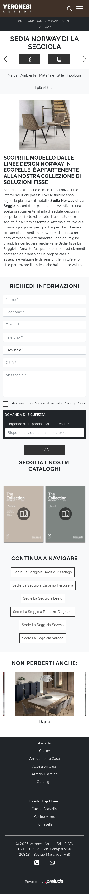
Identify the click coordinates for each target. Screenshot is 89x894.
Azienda (44, 743)
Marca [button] (13, 75)
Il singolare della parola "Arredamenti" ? (37, 424)
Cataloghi (44, 781)
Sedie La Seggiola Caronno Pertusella (42, 585)
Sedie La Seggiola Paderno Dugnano (42, 611)
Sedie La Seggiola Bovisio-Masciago (43, 572)
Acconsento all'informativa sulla (49, 403)
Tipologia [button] (74, 75)
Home (20, 21)
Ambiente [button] (28, 75)
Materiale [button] (46, 75)
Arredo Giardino (44, 774)
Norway (44, 27)
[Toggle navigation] (79, 8)
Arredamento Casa (43, 21)
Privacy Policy (74, 403)
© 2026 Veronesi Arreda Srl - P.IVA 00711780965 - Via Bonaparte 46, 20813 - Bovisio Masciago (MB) (44, 849)
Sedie (66, 21)
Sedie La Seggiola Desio (42, 598)
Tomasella (44, 824)
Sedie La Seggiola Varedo (43, 638)
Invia (45, 450)
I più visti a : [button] (44, 87)
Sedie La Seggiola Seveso (43, 624)
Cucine (44, 750)
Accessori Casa (44, 766)
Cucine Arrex (44, 816)
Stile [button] (60, 75)
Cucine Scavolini (44, 809)
